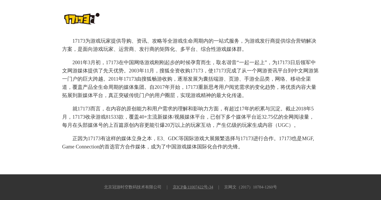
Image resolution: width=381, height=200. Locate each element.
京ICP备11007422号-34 (193, 187)
